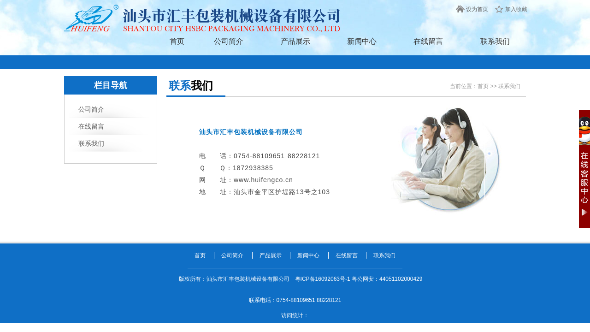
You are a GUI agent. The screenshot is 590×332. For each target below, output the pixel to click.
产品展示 (295, 41)
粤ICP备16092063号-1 (323, 279)
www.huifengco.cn (263, 180)
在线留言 (428, 41)
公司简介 (228, 41)
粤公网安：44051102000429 (387, 279)
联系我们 (495, 41)
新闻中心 (362, 41)
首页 (177, 41)
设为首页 (477, 9)
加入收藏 (516, 9)
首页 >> (488, 86)
